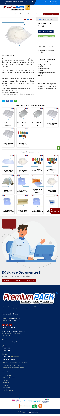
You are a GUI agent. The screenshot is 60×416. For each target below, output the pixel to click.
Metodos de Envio (43, 46)
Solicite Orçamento (51, 14)
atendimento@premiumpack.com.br (14, 1)
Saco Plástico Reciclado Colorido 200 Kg (37, 172)
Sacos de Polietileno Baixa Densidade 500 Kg (22, 124)
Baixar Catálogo (29, 283)
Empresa (23, 14)
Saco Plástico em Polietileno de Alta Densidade (8, 124)
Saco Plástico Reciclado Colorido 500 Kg (52, 172)
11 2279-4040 (51, 1)
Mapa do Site (6, 389)
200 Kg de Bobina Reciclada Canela (22, 212)
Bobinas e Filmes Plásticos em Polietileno (14, 365)
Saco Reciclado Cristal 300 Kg (52, 192)
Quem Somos (6, 377)
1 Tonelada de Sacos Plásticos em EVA (8, 171)
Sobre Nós (51, 46)
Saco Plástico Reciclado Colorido (23, 144)
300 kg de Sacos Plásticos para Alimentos (37, 192)
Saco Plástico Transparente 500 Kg (8, 212)
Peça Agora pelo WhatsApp (46, 36)
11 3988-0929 (55, 2)
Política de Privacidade (33, 414)
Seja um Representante (55, 210)
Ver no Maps (15, 337)
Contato (39, 14)
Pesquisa (5, 387)
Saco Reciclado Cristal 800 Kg (23, 171)
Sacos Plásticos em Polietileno (11, 367)
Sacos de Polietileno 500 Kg (52, 124)
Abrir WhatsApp (15, 358)
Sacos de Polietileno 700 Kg (8, 144)
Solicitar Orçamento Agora (45, 31)
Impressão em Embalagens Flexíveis (13, 369)
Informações (6, 385)
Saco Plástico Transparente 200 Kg (22, 192)
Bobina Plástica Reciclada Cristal (8, 192)
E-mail (17, 283)
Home (16, 14)
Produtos (31, 14)
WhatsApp (7, 283)
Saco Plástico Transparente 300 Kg (37, 212)
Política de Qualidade (8, 380)
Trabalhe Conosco (8, 392)
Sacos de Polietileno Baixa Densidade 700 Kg (37, 124)
